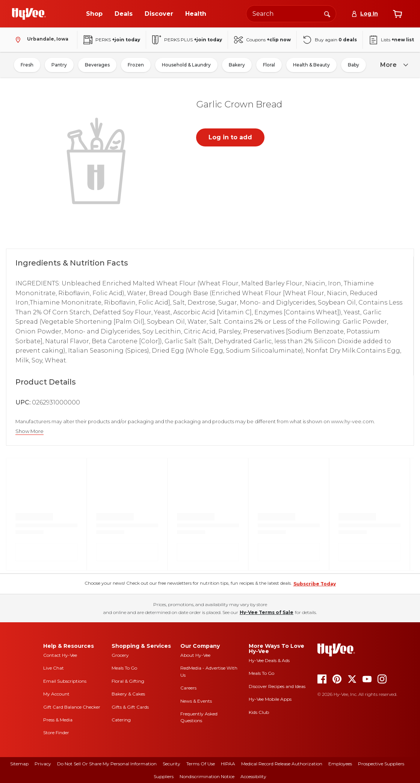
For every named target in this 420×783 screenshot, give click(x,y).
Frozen (136, 65)
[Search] (327, 13)
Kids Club (259, 712)
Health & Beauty (311, 65)
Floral (269, 65)
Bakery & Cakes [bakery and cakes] (128, 694)
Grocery (120, 655)
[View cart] (397, 13)
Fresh (27, 65)
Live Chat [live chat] (53, 668)
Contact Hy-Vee (60, 655)
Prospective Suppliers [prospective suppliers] (381, 763)
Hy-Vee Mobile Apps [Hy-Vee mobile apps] (270, 699)
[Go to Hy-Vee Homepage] (29, 14)
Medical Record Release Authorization (281, 763)
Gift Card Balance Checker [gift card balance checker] (71, 707)
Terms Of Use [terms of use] (200, 763)
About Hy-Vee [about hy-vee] (195, 655)
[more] (393, 65)
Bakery (237, 65)
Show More (29, 431)
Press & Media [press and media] (58, 720)
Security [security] (171, 763)
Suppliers (164, 776)
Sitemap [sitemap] (19, 763)
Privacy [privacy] (43, 763)
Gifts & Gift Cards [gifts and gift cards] (130, 707)
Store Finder (56, 732)
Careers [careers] (188, 688)
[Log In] (364, 13)
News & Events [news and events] (196, 701)
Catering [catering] (121, 720)
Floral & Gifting (128, 681)
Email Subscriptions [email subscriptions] (64, 681)
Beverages (97, 65)
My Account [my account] (56, 694)
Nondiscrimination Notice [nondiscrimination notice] (207, 776)
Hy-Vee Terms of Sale (266, 612)
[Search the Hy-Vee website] (291, 13)
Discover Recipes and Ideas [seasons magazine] (277, 686)
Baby (353, 65)
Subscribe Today (314, 584)
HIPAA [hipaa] (228, 763)
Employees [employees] (340, 763)
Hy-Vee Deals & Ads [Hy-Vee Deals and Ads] (269, 660)
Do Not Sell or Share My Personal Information (107, 763)
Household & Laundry (186, 65)
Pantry (59, 65)
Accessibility (253, 776)
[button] (98, 160)
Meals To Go (124, 668)
